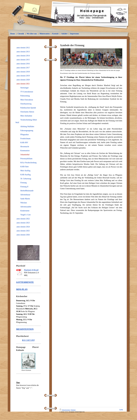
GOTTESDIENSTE (25, 282)
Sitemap (73, 410)
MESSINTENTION (25, 329)
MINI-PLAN (22, 289)
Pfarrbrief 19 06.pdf (31, 270)
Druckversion (65, 410)
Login (121, 409)
